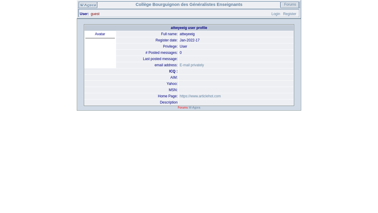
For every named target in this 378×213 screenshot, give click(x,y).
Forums (290, 4)
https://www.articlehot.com (200, 96)
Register (289, 14)
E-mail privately (192, 65)
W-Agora (194, 107)
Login (275, 14)
